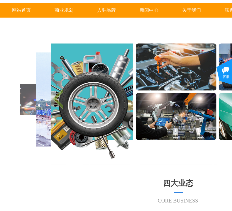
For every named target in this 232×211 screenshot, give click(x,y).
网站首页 (21, 10)
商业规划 (64, 10)
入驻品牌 (106, 10)
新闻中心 (149, 10)
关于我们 (191, 10)
